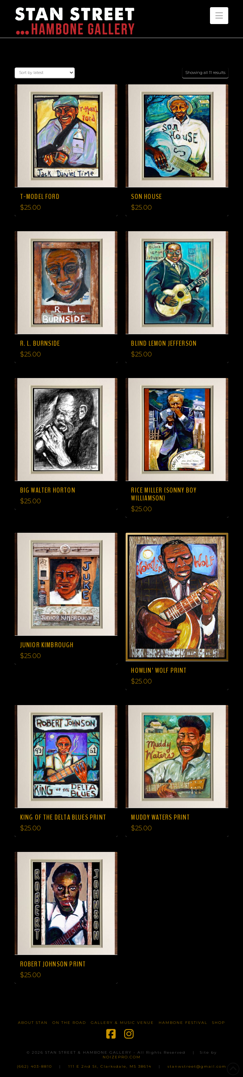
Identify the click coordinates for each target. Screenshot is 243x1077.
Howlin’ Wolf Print (159, 670)
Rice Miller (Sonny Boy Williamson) (163, 494)
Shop (218, 1022)
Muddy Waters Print (160, 817)
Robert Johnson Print (53, 964)
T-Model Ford (40, 196)
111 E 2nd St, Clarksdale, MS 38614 (109, 1066)
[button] (219, 15)
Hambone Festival (183, 1022)
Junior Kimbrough (47, 645)
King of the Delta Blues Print (63, 817)
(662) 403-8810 (34, 1066)
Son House (146, 196)
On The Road (69, 1022)
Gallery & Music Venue (122, 1022)
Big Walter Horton (47, 490)
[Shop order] (45, 72)
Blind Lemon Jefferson (164, 343)
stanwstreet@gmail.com (197, 1066)
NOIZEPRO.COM (122, 1057)
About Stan (33, 1022)
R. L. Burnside (40, 343)
